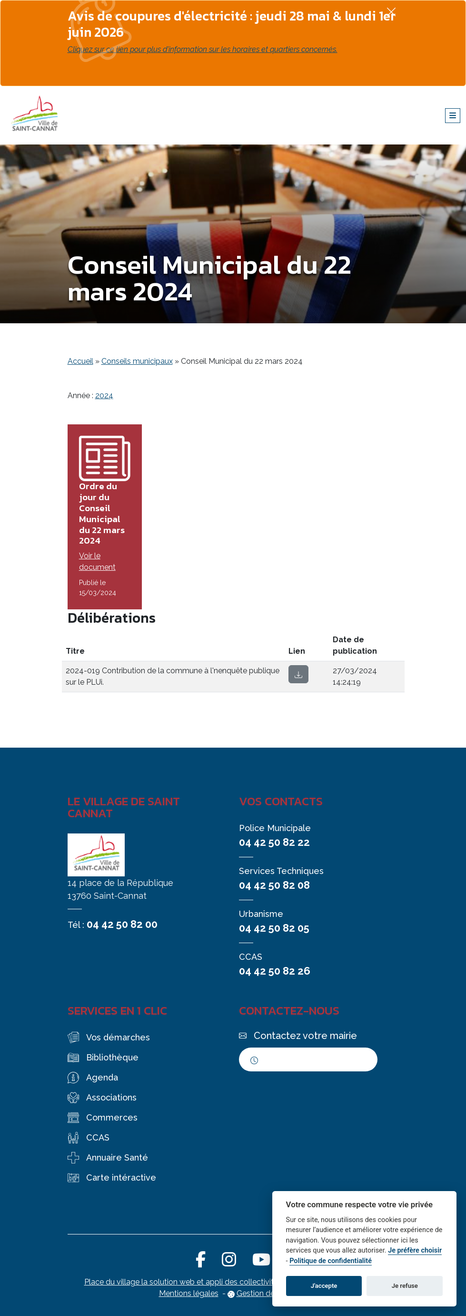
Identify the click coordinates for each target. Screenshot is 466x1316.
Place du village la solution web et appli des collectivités (183, 1281)
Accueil (80, 361)
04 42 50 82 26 (274, 971)
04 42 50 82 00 (122, 924)
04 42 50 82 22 (274, 842)
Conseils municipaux (137, 361)
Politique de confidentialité (330, 1261)
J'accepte (324, 1285)
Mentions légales (188, 1293)
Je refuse (405, 1285)
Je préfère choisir (415, 1250)
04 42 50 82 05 (274, 928)
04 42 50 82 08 (274, 885)
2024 (104, 395)
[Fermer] (391, 12)
